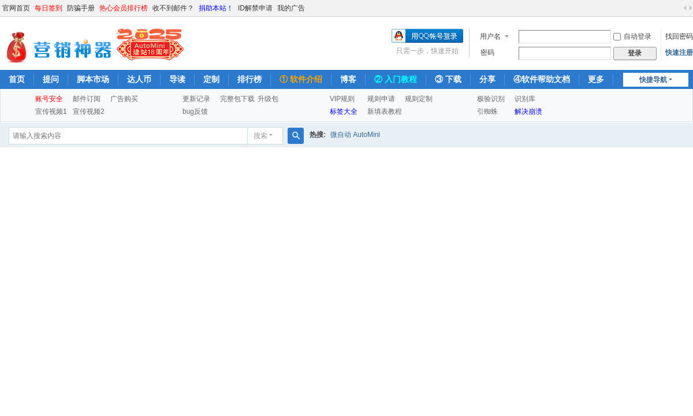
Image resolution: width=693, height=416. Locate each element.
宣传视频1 (51, 111)
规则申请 (381, 99)
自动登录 (632, 36)
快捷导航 (653, 80)
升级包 (268, 99)
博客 (348, 79)
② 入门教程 (395, 79)
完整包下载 (237, 99)
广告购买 (124, 99)
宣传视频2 (89, 111)
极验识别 (491, 99)
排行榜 (249, 79)
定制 (211, 79)
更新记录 (196, 99)
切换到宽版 (688, 8)
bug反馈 (195, 111)
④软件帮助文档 (541, 79)
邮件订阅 (86, 99)
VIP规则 (342, 99)
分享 (487, 79)
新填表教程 (384, 111)
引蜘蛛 (487, 111)
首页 (17, 79)
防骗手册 (81, 8)
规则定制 (419, 99)
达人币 (139, 79)
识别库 (525, 99)
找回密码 (679, 36)
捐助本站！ (216, 8)
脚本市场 (93, 79)
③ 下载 (448, 79)
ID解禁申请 (255, 8)
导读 (177, 79)
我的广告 (291, 8)
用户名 (490, 36)
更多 (596, 79)
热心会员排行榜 (123, 8)
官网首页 (16, 8)
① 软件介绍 (301, 79)
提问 (51, 79)
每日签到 (48, 8)
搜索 (260, 136)
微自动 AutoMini (355, 135)
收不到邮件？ (173, 8)
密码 (487, 53)
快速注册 (679, 53)
